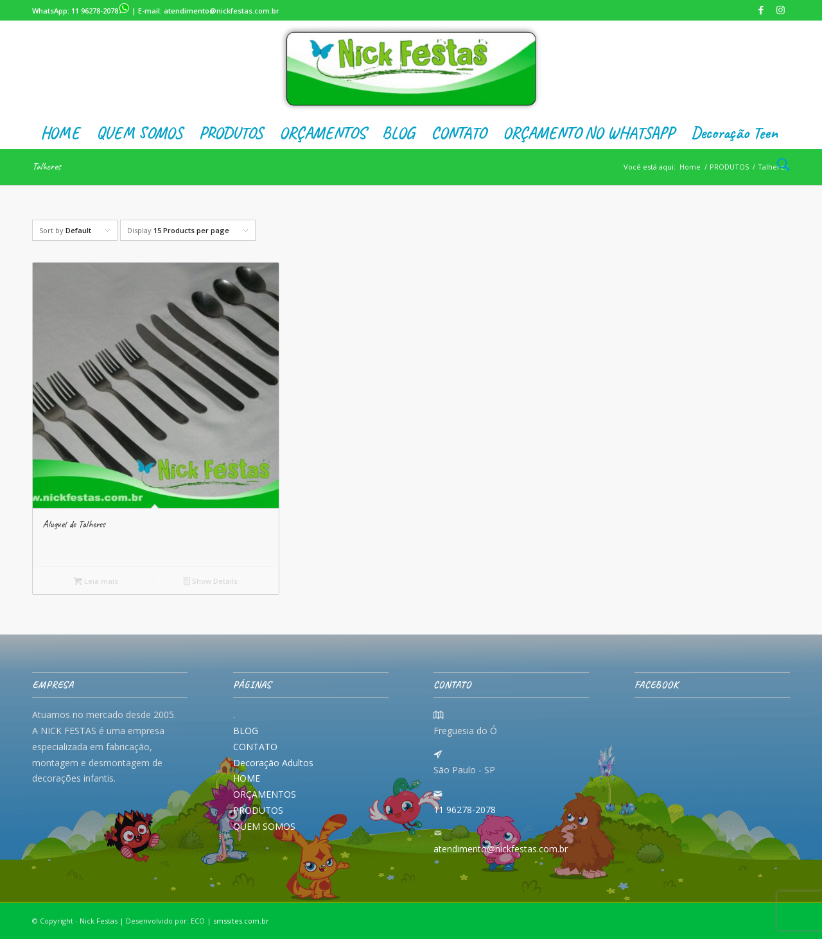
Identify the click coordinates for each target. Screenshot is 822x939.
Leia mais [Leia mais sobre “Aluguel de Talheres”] (96, 581)
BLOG (245, 730)
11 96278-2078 (100, 10)
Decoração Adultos (273, 763)
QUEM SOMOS (264, 826)
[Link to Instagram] (780, 9)
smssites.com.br (241, 921)
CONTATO (255, 747)
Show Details (211, 581)
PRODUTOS (258, 810)
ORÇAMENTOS (264, 794)
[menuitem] (60, 133)
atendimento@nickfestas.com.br (221, 10)
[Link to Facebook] (760, 9)
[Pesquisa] (779, 165)
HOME (246, 778)
